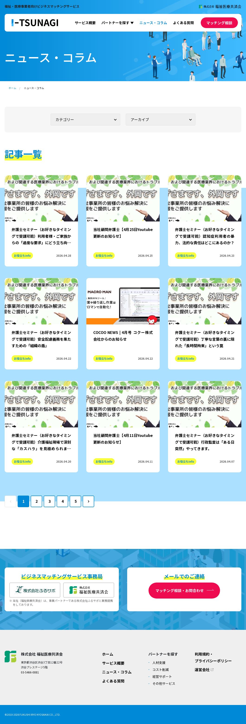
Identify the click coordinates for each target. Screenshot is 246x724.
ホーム (12, 88)
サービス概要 (85, 22)
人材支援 (158, 662)
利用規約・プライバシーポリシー (213, 657)
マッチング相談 (219, 23)
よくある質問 (183, 22)
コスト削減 (160, 669)
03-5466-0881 (30, 672)
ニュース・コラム (153, 22)
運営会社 (202, 669)
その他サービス (163, 683)
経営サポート (162, 676)
